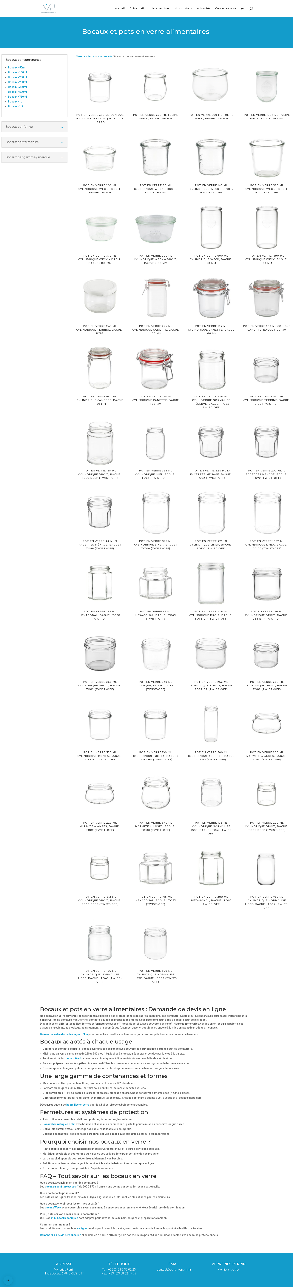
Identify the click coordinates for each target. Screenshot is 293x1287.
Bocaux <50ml (16, 67)
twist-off (61, 1186)
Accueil (120, 8)
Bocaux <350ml (17, 86)
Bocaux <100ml (17, 72)
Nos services (161, 8)
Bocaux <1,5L (16, 106)
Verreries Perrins (86, 56)
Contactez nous (226, 8)
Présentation (138, 8)
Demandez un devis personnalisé (61, 1235)
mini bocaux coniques (64, 1217)
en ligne (82, 1228)
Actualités (203, 8)
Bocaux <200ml (17, 77)
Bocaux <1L (15, 101)
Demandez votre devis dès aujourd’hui (64, 1034)
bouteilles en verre (77, 1104)
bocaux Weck (74, 1058)
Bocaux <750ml (17, 96)
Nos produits (183, 8)
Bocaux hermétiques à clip (59, 1124)
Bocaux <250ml (17, 82)
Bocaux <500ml (17, 91)
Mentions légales (229, 1269)
